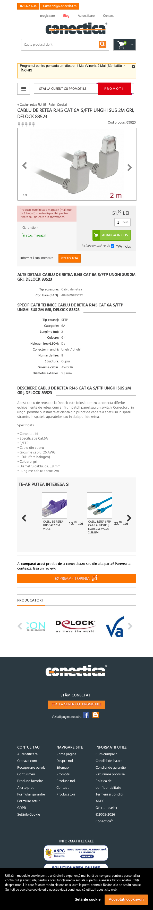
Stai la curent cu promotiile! (63, 89)
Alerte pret (25, 788)
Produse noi (65, 781)
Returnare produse (110, 774)
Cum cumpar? (106, 754)
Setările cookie (87, 899)
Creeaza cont (27, 761)
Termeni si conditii (109, 795)
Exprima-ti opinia (72, 578)
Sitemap (62, 768)
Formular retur (28, 801)
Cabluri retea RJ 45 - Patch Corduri (42, 104)
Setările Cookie (28, 815)
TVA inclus (123, 246)
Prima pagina (66, 754)
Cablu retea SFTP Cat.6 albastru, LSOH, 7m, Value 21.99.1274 (99, 527)
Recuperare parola (31, 768)
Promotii (114, 89)
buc (126, 222)
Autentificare (27, 754)
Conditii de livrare (109, 761)
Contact (62, 788)
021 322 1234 (28, 6)
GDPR (21, 808)
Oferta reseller (106, 808)
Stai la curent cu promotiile (76, 705)
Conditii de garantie (111, 768)
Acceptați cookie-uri (126, 899)
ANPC (100, 801)
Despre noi (64, 761)
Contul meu (26, 774)
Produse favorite (30, 781)
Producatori (65, 795)
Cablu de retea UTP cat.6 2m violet (53, 525)
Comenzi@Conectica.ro (59, 6)
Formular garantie (31, 795)
